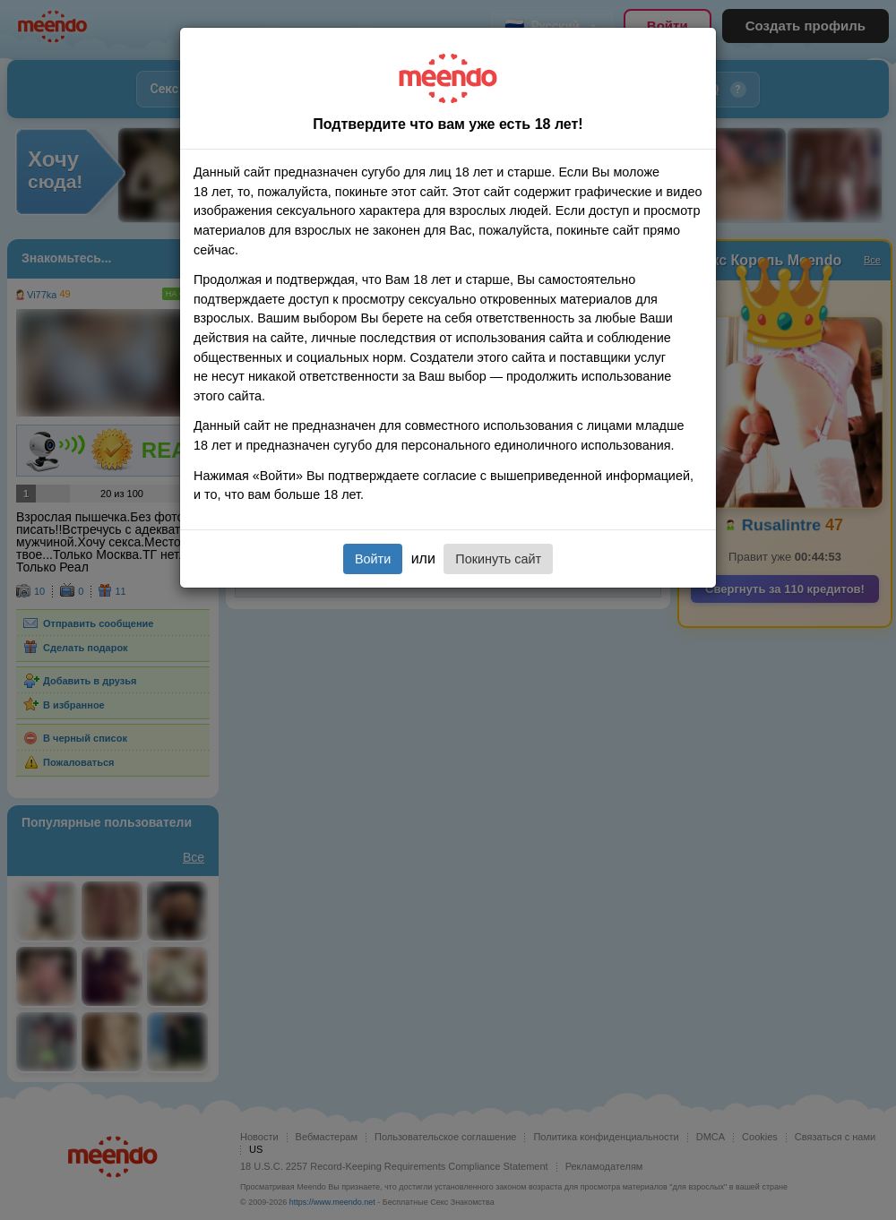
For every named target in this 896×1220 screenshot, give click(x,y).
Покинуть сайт (498, 559)
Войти (373, 559)
